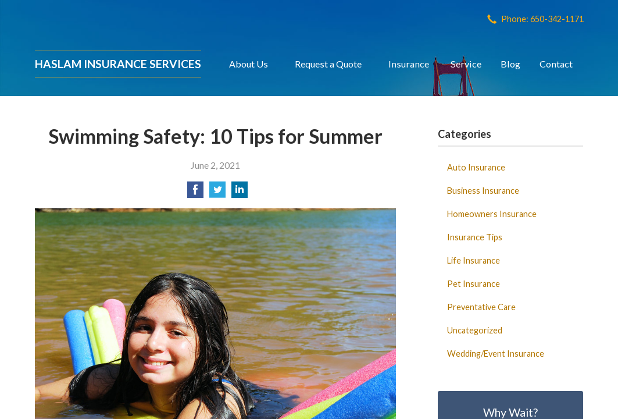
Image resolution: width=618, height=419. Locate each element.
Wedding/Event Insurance (495, 353)
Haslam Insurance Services (118, 63)
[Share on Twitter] (217, 192)
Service (466, 63)
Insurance (408, 63)
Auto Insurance (476, 167)
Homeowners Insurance (492, 214)
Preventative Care (481, 307)
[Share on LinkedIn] (239, 192)
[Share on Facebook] (195, 192)
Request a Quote (328, 63)
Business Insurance (483, 191)
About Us (248, 63)
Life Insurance (473, 260)
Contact (556, 63)
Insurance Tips (474, 237)
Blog (510, 63)
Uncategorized (474, 330)
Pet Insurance (473, 284)
